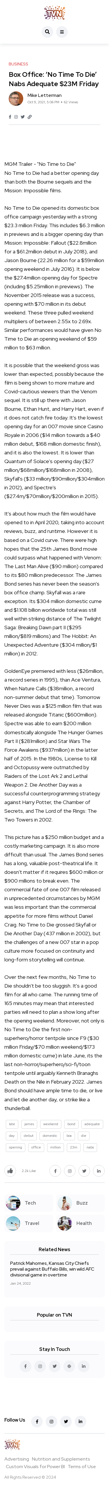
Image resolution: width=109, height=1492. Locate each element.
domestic (50, 1135)
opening (15, 1147)
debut (28, 1135)
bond (71, 1124)
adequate (92, 1124)
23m (73, 1147)
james (29, 1124)
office (36, 1147)
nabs (90, 1147)
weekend (50, 1124)
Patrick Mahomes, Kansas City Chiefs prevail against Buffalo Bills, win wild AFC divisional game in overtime (52, 1269)
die (83, 1135)
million (55, 1147)
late (12, 1124)
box (69, 1135)
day (12, 1135)
